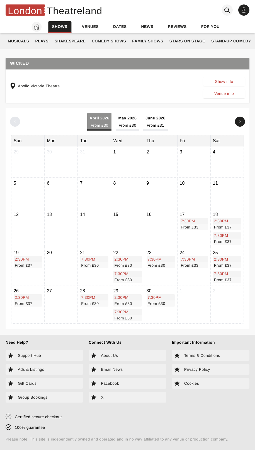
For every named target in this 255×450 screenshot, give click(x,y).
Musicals (18, 41)
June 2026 (155, 122)
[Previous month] (15, 122)
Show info (224, 81)
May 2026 (127, 122)
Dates (120, 26)
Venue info (224, 93)
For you (210, 26)
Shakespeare (70, 41)
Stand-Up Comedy (231, 41)
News (147, 26)
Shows (59, 26)
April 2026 (99, 122)
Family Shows (147, 41)
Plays (41, 41)
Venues (90, 26)
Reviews (177, 26)
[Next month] (240, 122)
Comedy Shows (109, 41)
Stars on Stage (187, 41)
